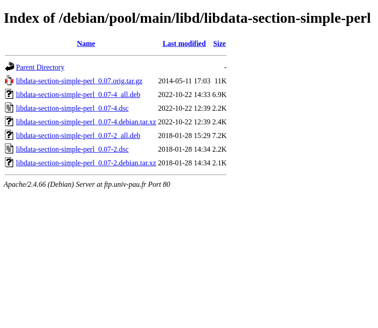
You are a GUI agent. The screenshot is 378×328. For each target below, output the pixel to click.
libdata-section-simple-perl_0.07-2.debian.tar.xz (86, 163)
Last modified (184, 43)
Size (219, 43)
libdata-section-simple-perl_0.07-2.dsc (72, 149)
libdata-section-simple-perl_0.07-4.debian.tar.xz (86, 122)
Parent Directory (40, 67)
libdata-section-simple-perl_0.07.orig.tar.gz (79, 81)
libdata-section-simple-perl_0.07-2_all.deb (78, 135)
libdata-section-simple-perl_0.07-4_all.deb (78, 94)
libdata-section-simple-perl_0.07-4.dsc (72, 108)
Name (86, 43)
